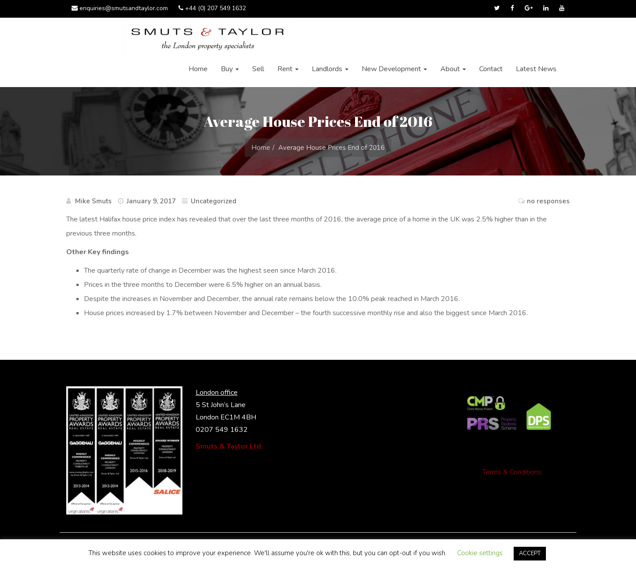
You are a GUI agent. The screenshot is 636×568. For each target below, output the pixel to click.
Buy (230, 69)
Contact (491, 69)
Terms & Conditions (511, 472)
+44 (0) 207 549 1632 (212, 8)
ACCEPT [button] (530, 553)
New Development (394, 69)
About (453, 69)
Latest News (536, 69)
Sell (258, 69)
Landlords (330, 69)
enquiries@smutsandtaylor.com (120, 8)
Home (198, 69)
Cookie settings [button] (480, 553)
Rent (288, 69)
